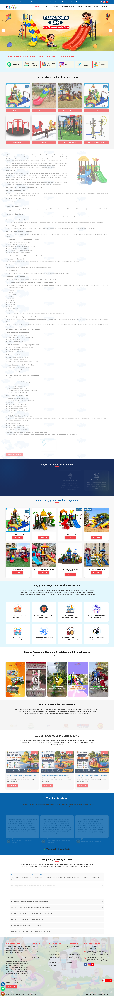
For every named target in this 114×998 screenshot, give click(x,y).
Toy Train (69, 962)
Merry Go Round (54, 957)
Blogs (96, 6)
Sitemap (34, 954)
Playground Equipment (56, 951)
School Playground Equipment (44, 534)
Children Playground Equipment (44, 569)
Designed (88, 994)
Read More (17, 537)
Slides (51, 949)
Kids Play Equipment (17, 569)
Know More (11, 986)
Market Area (35, 957)
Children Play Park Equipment (96, 534)
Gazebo (69, 960)
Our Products (55, 7)
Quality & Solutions (68, 6)
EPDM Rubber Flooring (73, 954)
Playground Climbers (73, 957)
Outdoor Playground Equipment (17, 534)
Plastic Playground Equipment (70, 534)
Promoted (95, 994)
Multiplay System (54, 946)
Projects (79, 6)
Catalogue (107, 980)
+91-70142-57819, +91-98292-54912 (86, 1)
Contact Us (103, 6)
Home (37, 6)
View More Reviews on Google (57, 849)
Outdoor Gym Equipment (74, 946)
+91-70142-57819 (92, 946)
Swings (69, 951)
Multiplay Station (54, 954)
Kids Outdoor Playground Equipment (70, 569)
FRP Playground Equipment (96, 569)
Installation (88, 6)
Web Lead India (104, 994)
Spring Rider (52, 962)
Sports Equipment (72, 949)
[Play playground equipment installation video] (15, 679)
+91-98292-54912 (92, 948)
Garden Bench (53, 965)
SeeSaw (51, 960)
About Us (44, 6)
